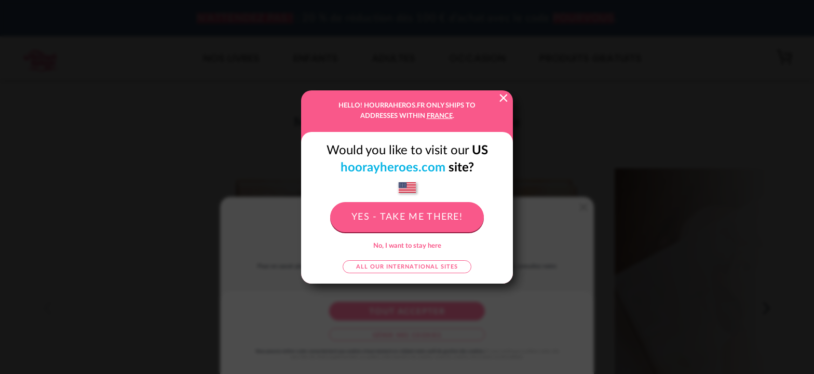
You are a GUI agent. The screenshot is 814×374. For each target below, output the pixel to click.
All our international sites (407, 267)
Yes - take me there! (407, 217)
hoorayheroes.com (393, 168)
